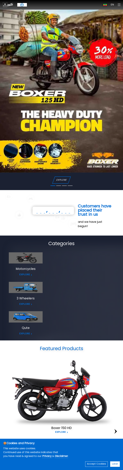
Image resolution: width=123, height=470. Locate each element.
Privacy (47, 456)
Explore (60, 432)
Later (115, 464)
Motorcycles (26, 269)
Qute (26, 328)
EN (112, 5)
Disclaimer (61, 456)
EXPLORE (61, 180)
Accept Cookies (96, 464)
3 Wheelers (26, 298)
